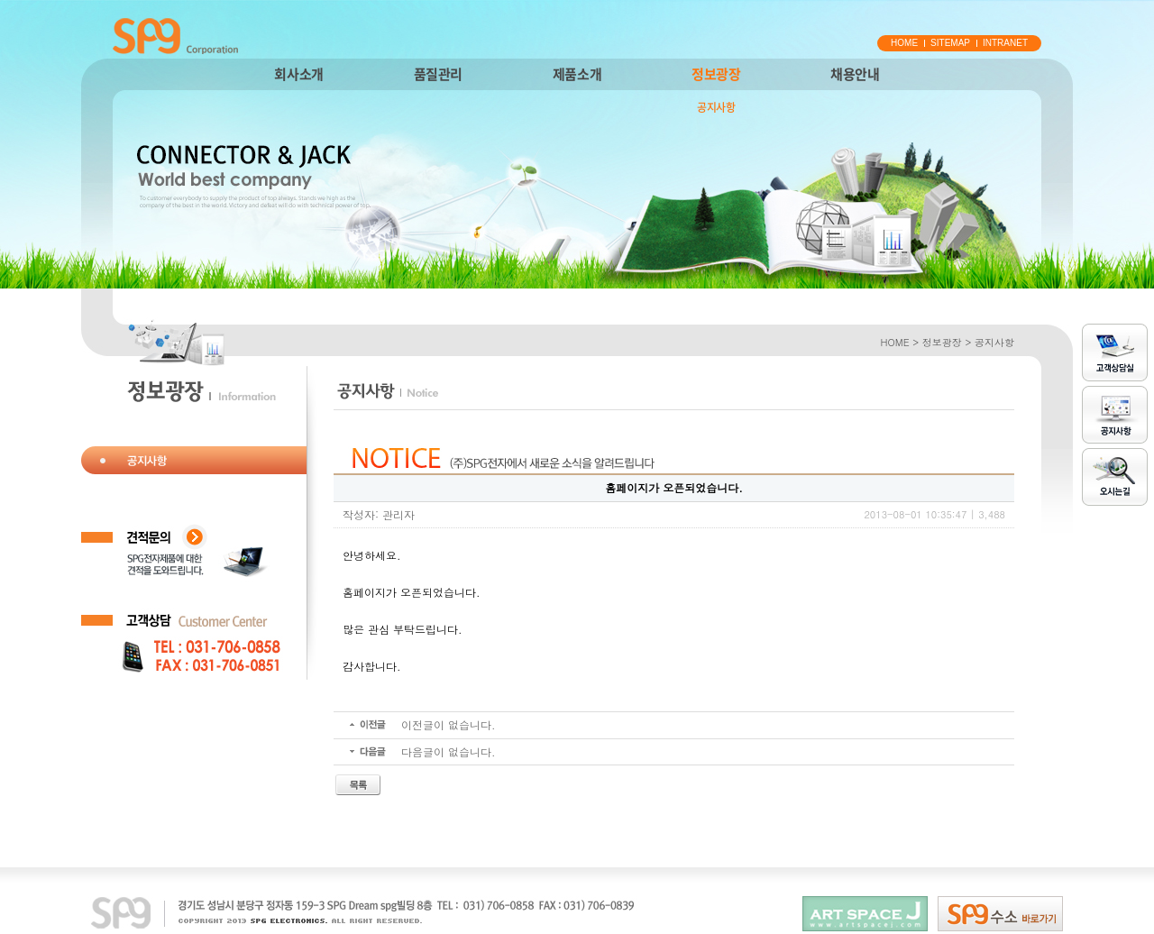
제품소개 (577, 74)
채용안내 (854, 74)
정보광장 (715, 74)
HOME (904, 43)
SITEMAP (950, 43)
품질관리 (438, 74)
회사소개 (298, 74)
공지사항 (716, 107)
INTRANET (1005, 43)
